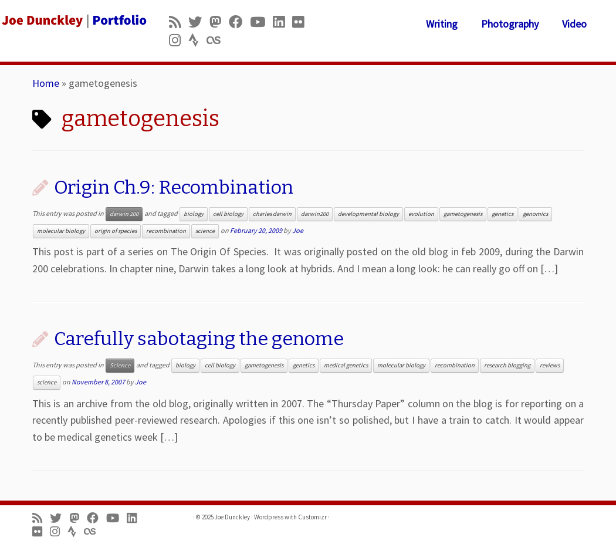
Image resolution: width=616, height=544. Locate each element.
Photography (510, 24)
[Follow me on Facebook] (239, 22)
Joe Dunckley (232, 517)
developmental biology (368, 214)
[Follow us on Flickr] (302, 22)
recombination (166, 231)
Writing (442, 24)
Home (45, 83)
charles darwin (272, 214)
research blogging (507, 365)
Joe (297, 230)
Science (120, 365)
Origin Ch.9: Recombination (173, 187)
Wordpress (268, 517)
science (205, 231)
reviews (550, 365)
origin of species (115, 231)
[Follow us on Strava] (197, 40)
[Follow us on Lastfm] (217, 40)
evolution (421, 214)
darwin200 (315, 214)
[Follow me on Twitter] (198, 22)
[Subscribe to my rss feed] (178, 22)
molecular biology (61, 231)
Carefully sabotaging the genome (199, 338)
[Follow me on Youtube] (261, 22)
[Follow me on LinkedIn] (282, 22)
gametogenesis (463, 214)
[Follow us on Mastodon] (219, 22)
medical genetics (346, 365)
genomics (535, 214)
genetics (502, 214)
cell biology (228, 214)
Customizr (312, 517)
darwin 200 (124, 214)
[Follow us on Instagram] (178, 40)
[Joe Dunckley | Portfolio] (72, 20)
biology (194, 214)
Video (574, 24)
